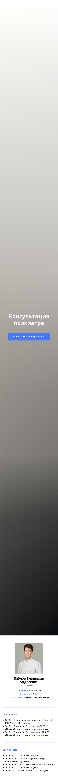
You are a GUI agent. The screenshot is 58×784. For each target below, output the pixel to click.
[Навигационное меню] (53, 4)
